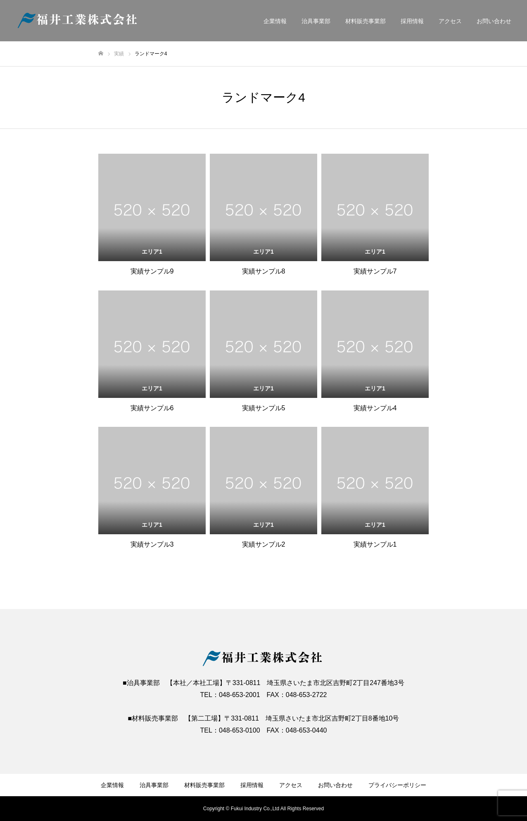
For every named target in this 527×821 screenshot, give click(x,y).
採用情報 (412, 21)
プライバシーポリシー (397, 785)
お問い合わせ (494, 21)
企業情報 (275, 21)
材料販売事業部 (365, 21)
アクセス (450, 21)
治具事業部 (315, 21)
